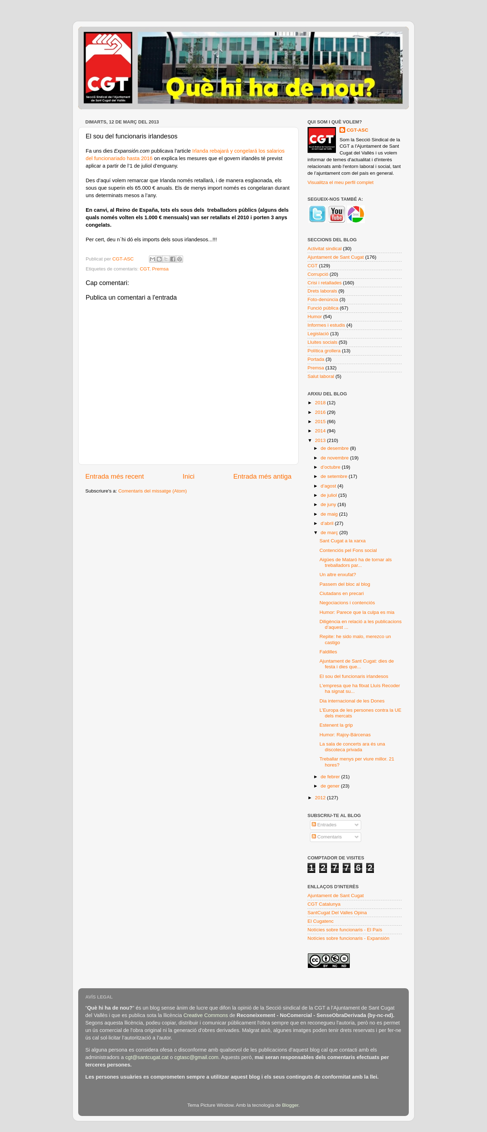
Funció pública (322, 308)
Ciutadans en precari (342, 593)
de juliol (329, 495)
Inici (189, 476)
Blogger (290, 1105)
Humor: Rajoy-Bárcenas (345, 734)
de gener (331, 786)
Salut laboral (320, 376)
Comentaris (327, 836)
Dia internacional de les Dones (352, 701)
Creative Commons (205, 1015)
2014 (321, 430)
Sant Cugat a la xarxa (343, 540)
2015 (321, 421)
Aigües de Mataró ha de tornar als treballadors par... (356, 562)
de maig (330, 514)
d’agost (329, 486)
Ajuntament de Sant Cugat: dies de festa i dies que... (357, 663)
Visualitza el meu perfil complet (340, 182)
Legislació (318, 333)
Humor (314, 316)
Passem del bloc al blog (345, 584)
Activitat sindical (324, 248)
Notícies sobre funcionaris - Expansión (348, 938)
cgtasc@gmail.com (196, 1057)
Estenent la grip (336, 725)
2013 (321, 440)
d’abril (328, 523)
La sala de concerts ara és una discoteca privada (352, 746)
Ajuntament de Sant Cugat (335, 257)
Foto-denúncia (322, 299)
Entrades (324, 824)
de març (330, 532)
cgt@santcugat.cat (146, 1057)
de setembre (335, 476)
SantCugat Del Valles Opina (337, 912)
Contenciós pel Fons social (348, 550)
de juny (329, 504)
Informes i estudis (326, 325)
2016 (321, 412)
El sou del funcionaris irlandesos (354, 676)
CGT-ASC (357, 130)
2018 (321, 402)
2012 (321, 797)
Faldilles (328, 651)
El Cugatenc (320, 921)
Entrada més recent (114, 476)
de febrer (331, 776)
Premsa (160, 269)
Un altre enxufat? (338, 574)
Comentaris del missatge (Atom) (152, 491)
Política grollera (324, 350)
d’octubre (331, 467)
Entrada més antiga (262, 476)
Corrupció (317, 274)
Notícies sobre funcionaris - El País (344, 929)
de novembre (335, 457)
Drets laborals (322, 291)
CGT (144, 269)
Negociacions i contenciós (347, 602)
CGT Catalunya (324, 904)
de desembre (335, 448)
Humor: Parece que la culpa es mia (357, 612)
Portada (315, 359)
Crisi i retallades (324, 282)
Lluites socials (322, 342)
